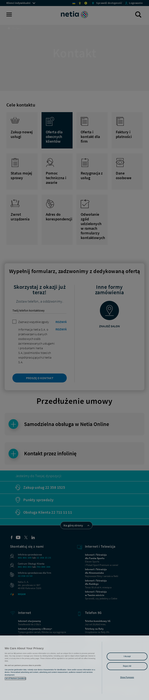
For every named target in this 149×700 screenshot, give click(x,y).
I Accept (127, 656)
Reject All (127, 666)
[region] (74, 667)
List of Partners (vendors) (15, 678)
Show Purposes (127, 677)
